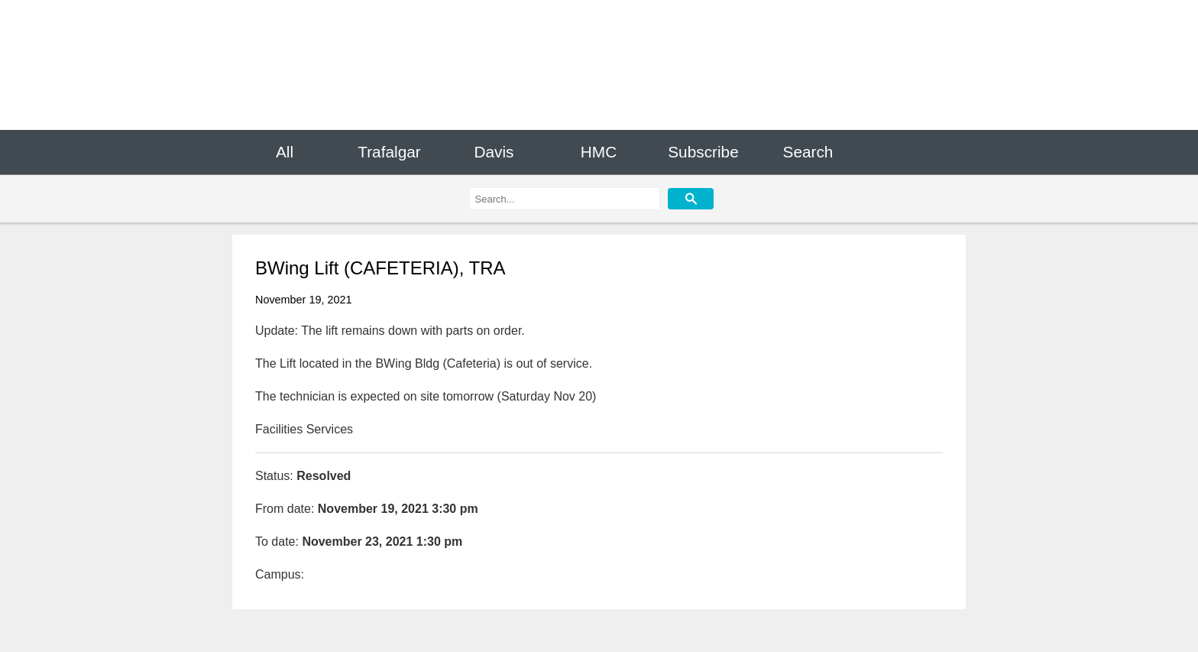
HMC (599, 152)
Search (808, 152)
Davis (493, 152)
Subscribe (703, 152)
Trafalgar (389, 152)
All (284, 152)
